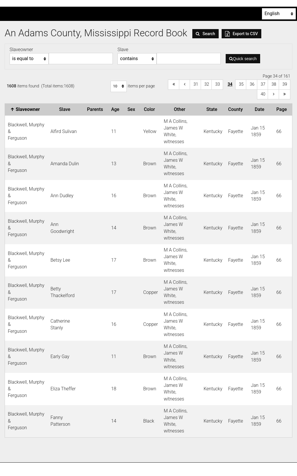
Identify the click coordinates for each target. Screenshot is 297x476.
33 (217, 84)
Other (180, 109)
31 (195, 84)
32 (206, 84)
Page (282, 109)
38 (273, 84)
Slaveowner (26, 109)
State (213, 109)
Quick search (243, 58)
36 (252, 84)
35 (241, 84)
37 (263, 84)
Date (261, 109)
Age (116, 109)
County (236, 109)
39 (284, 84)
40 (263, 94)
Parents (96, 109)
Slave (66, 109)
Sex (132, 109)
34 (230, 84)
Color (150, 109)
